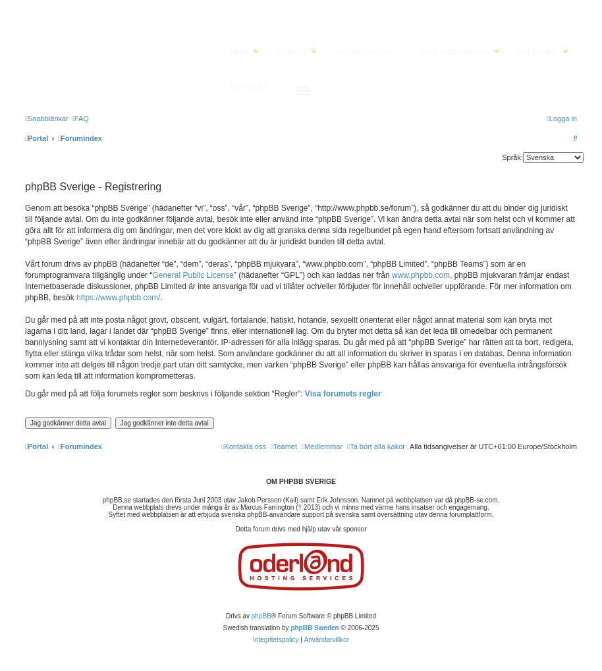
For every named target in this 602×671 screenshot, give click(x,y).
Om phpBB (537, 52)
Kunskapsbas (364, 52)
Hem (239, 52)
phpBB (261, 616)
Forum (291, 52)
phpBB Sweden (314, 627)
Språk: (512, 157)
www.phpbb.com (421, 275)
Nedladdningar (453, 52)
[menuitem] (80, 118)
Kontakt (249, 86)
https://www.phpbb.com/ (118, 297)
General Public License (192, 275)
